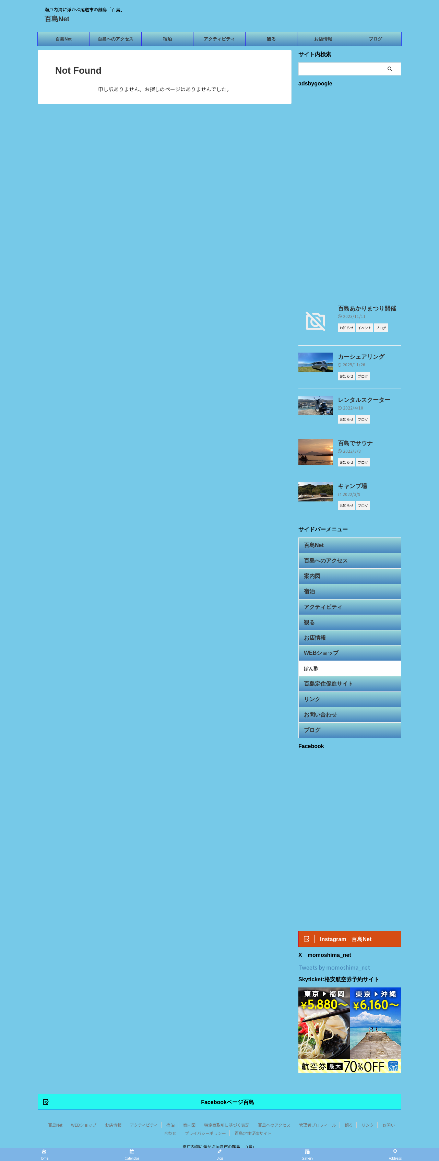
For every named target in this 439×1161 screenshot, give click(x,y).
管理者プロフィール (317, 1107)
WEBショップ (318, 640)
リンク (310, 682)
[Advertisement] (349, 194)
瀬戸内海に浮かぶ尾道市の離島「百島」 (219, 1129)
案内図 (310, 569)
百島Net (57, 19)
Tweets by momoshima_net (334, 948)
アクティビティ (219, 39)
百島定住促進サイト (324, 668)
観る (271, 39)
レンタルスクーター (359, 399)
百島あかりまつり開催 (362, 308)
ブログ (375, 39)
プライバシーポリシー (205, 1115)
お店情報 (323, 39)
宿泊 (167, 39)
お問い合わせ (317, 696)
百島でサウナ (352, 441)
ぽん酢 (311, 654)
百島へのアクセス (115, 39)
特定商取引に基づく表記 (226, 1107)
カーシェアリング (357, 356)
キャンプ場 (350, 484)
